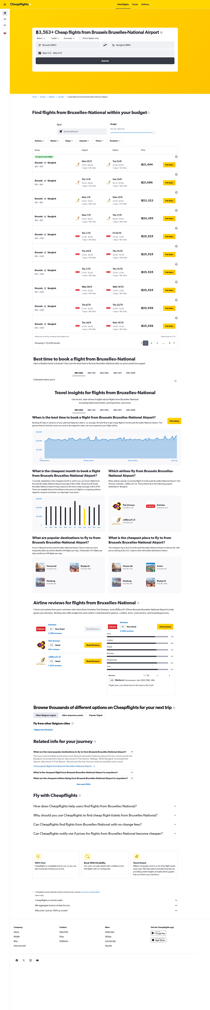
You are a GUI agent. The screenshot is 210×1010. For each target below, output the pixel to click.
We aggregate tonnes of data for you (111, 873)
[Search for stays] (5, 19)
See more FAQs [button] (88, 752)
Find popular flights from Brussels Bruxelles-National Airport (69, 734)
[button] (5, 4)
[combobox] (46, 38)
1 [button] (150, 311)
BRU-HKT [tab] (122, 341)
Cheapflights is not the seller (111, 868)
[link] (170, 595)
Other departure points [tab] (77, 683)
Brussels (66, 97)
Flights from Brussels (48, 698)
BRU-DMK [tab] (135, 341)
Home (39, 97)
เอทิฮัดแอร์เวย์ (59, 625)
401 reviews (58, 617)
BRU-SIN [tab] (97, 341)
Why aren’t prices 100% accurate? (111, 878)
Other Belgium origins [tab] (51, 683)
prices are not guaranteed (95, 860)
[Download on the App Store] (168, 908)
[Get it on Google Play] (168, 901)
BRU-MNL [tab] (109, 341)
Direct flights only (96, 38)
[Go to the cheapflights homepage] (20, 4)
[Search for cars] (5, 25)
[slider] (159, 132)
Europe (47, 97)
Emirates (57, 593)
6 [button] (174, 311)
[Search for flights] (5, 13)
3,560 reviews (60, 601)
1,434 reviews (59, 634)
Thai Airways (59, 609)
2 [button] (156, 311)
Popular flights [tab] (100, 683)
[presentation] (166, 32)
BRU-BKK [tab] (84, 341)
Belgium (57, 97)
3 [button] (162, 311)
